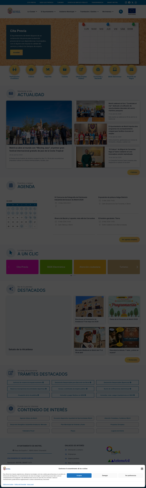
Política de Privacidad (20, 484)
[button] (142, 469)
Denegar (105, 475)
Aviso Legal (30, 484)
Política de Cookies (8, 484)
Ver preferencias (130, 475)
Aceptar (79, 475)
